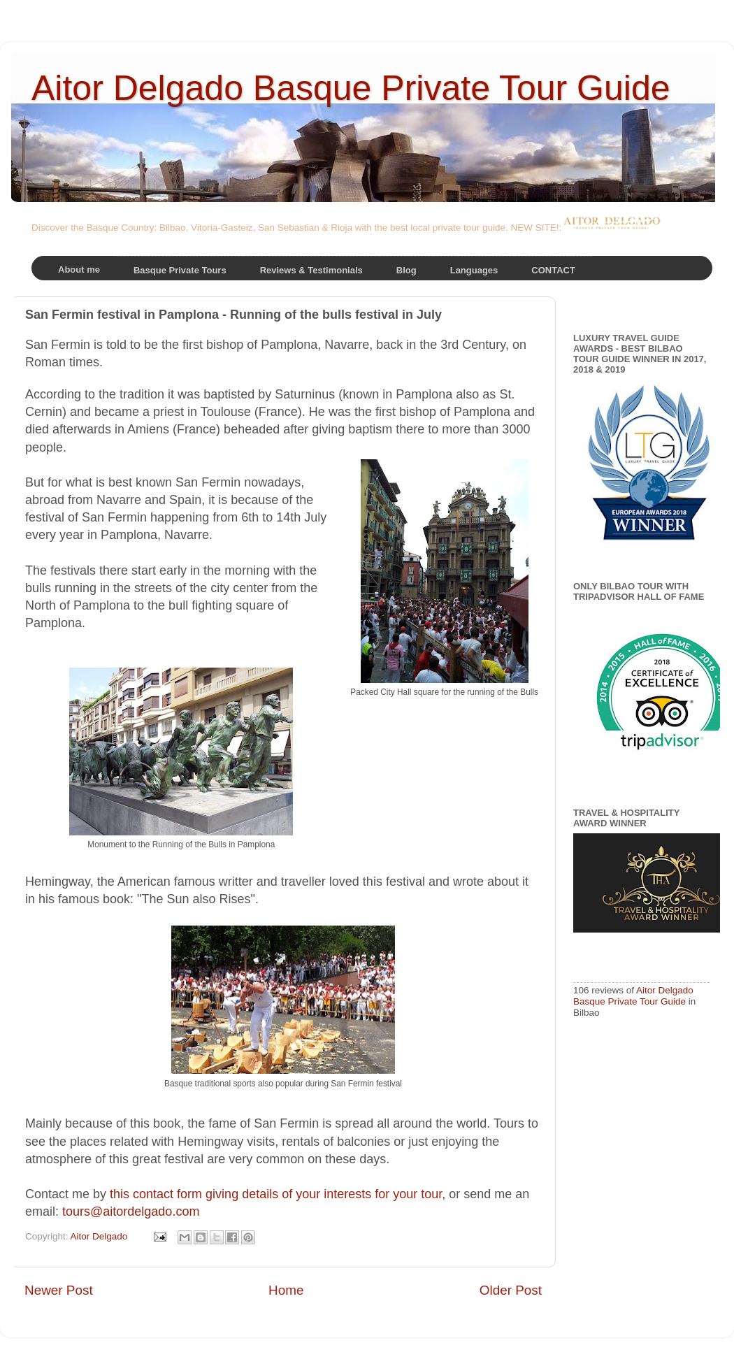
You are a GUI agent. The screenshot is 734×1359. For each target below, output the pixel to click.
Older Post (511, 1290)
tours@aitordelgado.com (130, 1211)
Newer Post (58, 1290)
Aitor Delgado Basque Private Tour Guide (350, 88)
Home (285, 1290)
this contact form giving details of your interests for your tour (276, 1194)
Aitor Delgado (101, 1236)
